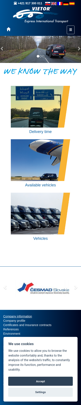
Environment (11, 333)
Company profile (14, 320)
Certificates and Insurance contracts (27, 325)
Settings (40, 392)
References (11, 329)
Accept (40, 381)
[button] (5, 287)
